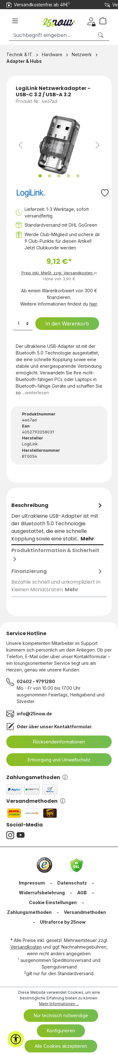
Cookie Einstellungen (53, 902)
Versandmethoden (35, 801)
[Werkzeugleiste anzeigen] (16, 1039)
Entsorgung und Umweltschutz (55, 759)
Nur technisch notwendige (61, 1015)
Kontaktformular (72, 726)
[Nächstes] (97, 145)
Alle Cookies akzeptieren (61, 1046)
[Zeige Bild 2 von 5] (49, 175)
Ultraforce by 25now (63, 922)
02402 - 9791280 (36, 681)
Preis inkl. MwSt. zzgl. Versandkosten (57, 273)
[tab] (57, 522)
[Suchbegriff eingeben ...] (51, 35)
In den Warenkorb (63, 323)
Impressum (32, 882)
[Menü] (15, 21)
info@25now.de (34, 713)
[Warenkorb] (105, 21)
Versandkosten (26, 947)
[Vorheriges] (20, 145)
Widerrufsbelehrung (42, 892)
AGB (82, 892)
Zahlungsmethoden (37, 777)
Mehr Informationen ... (59, 1003)
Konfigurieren (61, 1030)
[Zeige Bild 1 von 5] (40, 175)
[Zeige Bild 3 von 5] (58, 175)
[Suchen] (101, 35)
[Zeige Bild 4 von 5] (68, 175)
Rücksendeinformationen (55, 741)
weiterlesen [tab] (37, 392)
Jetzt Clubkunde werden (50, 247)
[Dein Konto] (91, 21)
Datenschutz (72, 882)
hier (93, 304)
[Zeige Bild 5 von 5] (77, 175)
